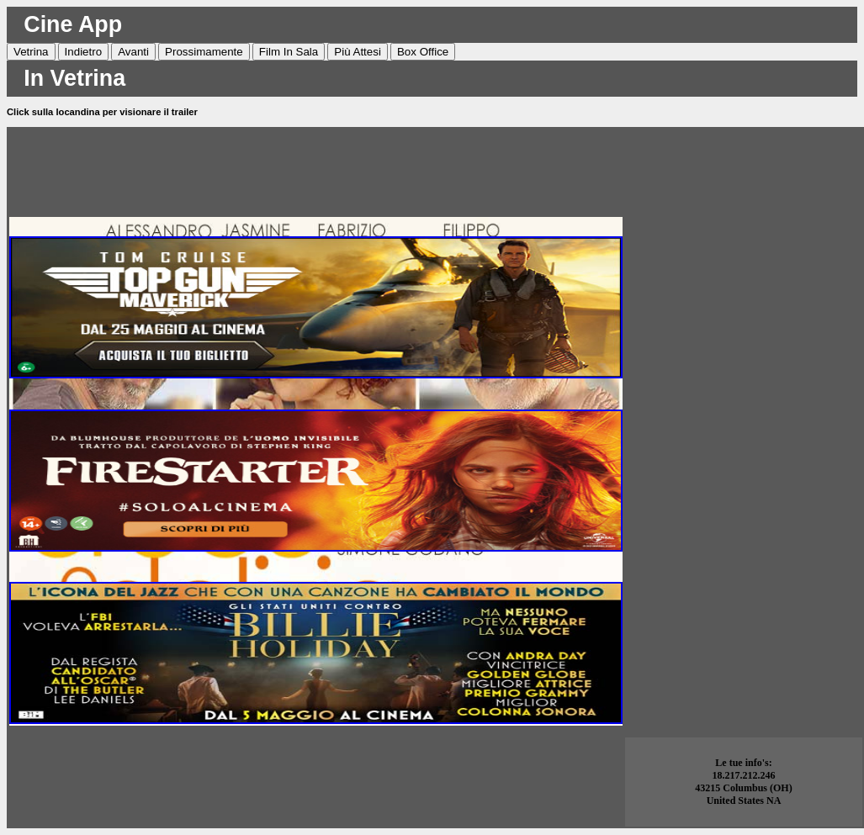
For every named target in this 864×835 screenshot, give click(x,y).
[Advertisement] (316, 167)
